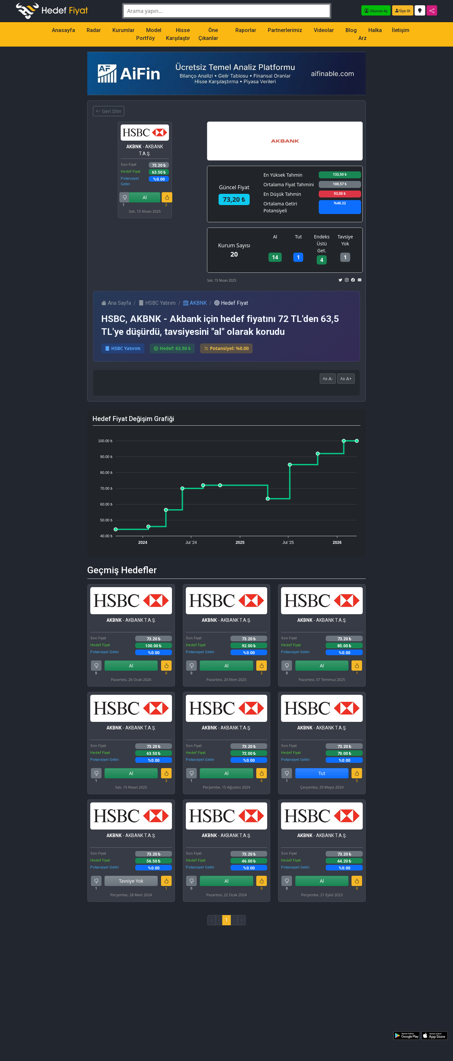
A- (328, 378)
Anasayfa (63, 30)
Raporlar (245, 30)
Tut (298, 236)
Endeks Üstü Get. (322, 243)
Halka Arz (370, 34)
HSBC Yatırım (157, 303)
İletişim (400, 30)
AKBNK (195, 303)
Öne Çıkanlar (208, 34)
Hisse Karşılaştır (178, 34)
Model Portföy (148, 34)
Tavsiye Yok (345, 240)
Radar (94, 30)
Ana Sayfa (116, 303)
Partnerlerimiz (285, 30)
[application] (226, 489)
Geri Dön (108, 111)
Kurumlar (123, 30)
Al (145, 197)
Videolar (324, 30)
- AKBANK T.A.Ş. (144, 150)
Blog (351, 30)
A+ (346, 378)
